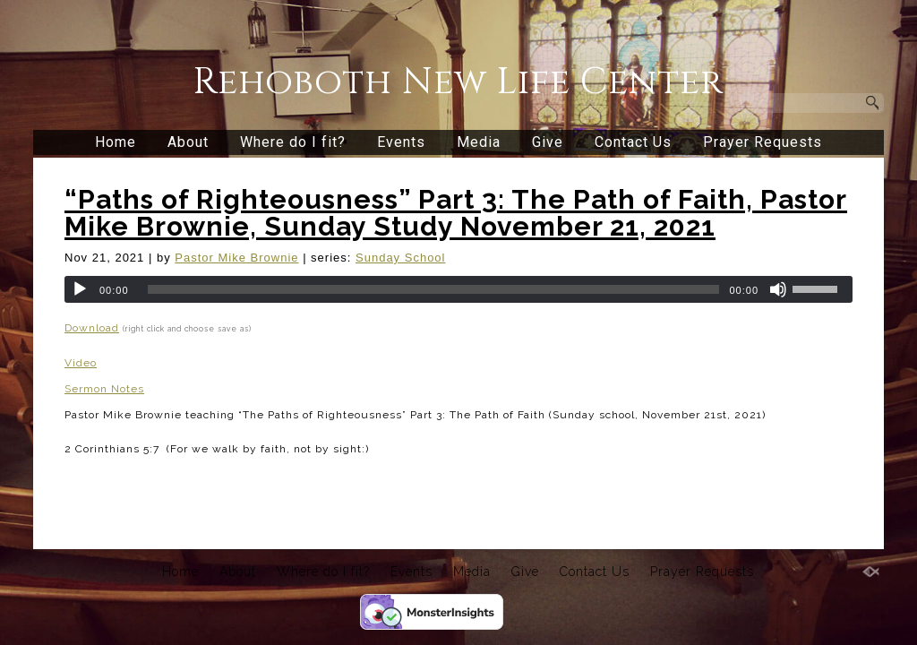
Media (479, 141)
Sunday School (400, 257)
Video (80, 363)
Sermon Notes (104, 389)
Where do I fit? (293, 141)
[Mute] (778, 289)
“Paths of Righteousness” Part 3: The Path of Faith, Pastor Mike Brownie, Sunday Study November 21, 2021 (455, 213)
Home (115, 141)
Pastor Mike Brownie (236, 257)
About (188, 141)
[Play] (80, 289)
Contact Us (633, 141)
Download (91, 328)
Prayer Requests (762, 141)
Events (401, 141)
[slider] (434, 289)
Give (547, 141)
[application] (458, 289)
